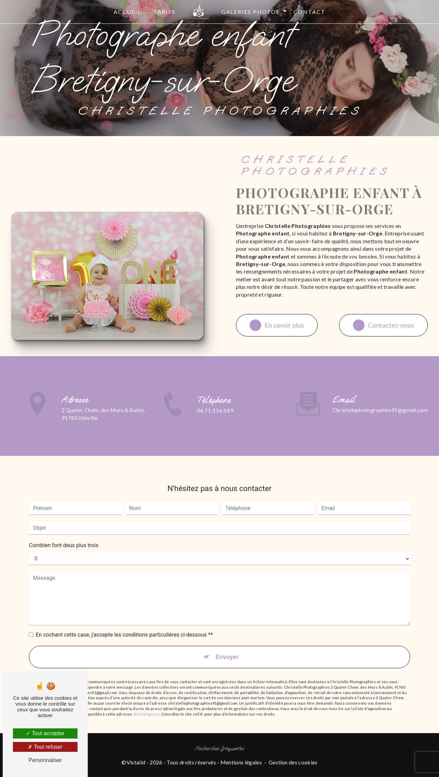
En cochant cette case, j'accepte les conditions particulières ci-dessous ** (124, 627)
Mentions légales (241, 762)
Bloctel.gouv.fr (146, 706)
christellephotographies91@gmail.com (380, 402)
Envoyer (227, 650)
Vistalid (136, 762)
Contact (309, 12)
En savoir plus (277, 325)
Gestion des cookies (293, 762)
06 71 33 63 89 (215, 418)
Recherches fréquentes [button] (220, 749)
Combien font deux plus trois (63, 538)
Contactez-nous (383, 325)
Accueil (127, 12)
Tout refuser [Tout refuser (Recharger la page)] (45, 747)
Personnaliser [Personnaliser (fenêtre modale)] (45, 760)
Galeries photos (250, 12)
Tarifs (164, 12)
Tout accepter (45, 733)
